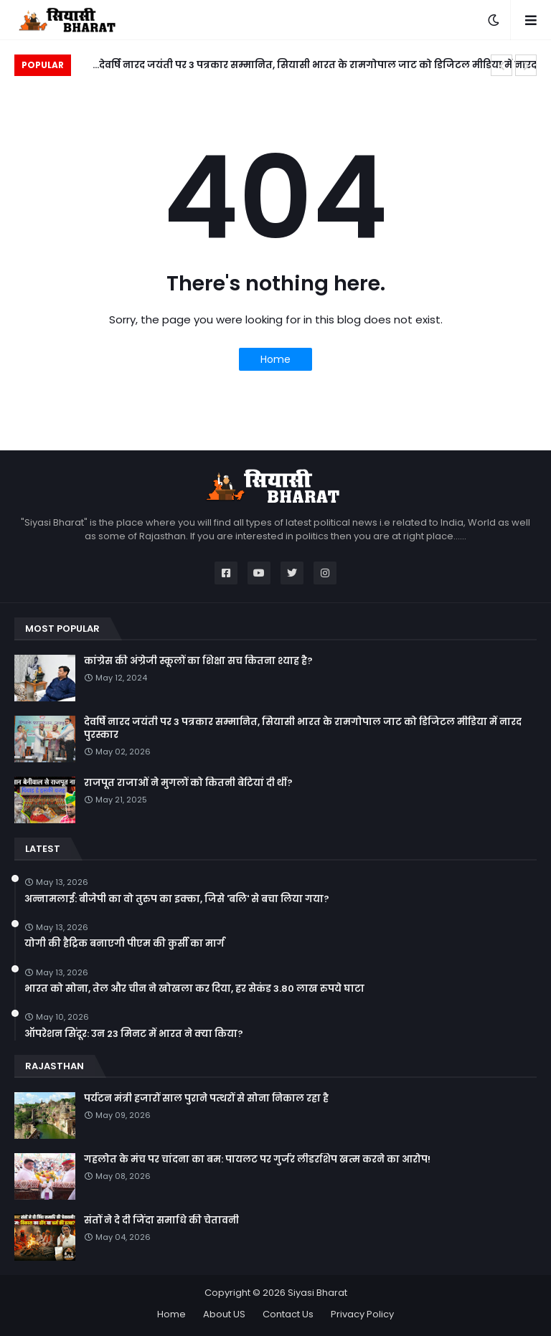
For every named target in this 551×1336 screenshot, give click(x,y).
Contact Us (288, 1314)
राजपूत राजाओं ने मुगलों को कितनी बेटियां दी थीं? (188, 783)
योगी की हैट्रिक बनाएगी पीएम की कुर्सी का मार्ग (124, 943)
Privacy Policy (362, 1314)
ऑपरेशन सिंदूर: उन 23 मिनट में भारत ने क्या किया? (133, 1034)
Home (275, 359)
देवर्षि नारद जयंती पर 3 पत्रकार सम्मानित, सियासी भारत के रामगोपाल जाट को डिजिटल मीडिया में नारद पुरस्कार (318, 67)
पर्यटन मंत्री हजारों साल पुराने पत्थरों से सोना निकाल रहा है (206, 1098)
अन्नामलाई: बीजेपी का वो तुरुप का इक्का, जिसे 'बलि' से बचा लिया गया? (176, 899)
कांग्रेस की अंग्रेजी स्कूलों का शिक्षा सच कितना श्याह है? (198, 661)
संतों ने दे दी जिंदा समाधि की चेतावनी (161, 1220)
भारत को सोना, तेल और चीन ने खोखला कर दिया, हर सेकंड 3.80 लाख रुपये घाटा (194, 988)
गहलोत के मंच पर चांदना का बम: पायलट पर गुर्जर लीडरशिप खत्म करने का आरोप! (257, 1159)
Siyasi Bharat (317, 1292)
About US (224, 1314)
